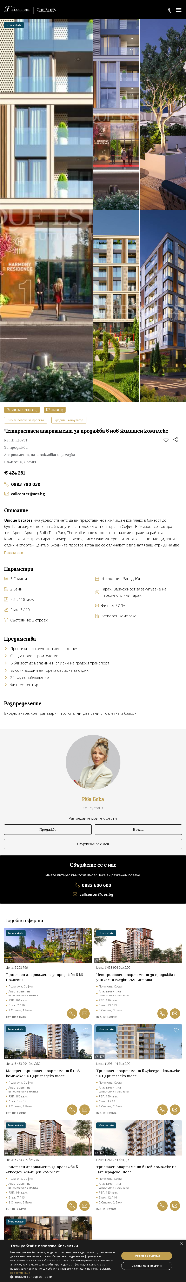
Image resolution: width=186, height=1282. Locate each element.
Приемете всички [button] (146, 1255)
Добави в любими (166, 440)
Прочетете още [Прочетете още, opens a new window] (20, 1273)
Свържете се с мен (93, 844)
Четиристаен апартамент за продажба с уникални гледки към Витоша (136, 977)
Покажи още (13, 553)
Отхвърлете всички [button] (147, 1266)
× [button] (181, 1244)
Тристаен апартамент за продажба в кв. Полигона (45, 977)
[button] (63, 1277)
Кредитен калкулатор (69, 420)
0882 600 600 (96, 885)
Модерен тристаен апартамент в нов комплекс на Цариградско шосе (43, 1073)
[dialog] (93, 1261)
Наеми (138, 829)
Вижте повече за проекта (25, 420)
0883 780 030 (25, 484)
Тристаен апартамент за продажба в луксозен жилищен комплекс (42, 1169)
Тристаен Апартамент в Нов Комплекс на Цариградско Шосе (136, 1169)
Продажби (47, 829)
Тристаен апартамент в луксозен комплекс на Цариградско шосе (138, 1073)
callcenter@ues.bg (28, 493)
